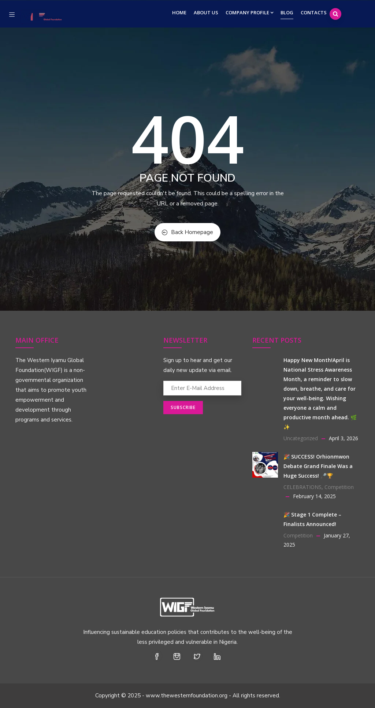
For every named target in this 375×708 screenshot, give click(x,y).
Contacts (314, 12)
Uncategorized (300, 438)
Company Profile (249, 12)
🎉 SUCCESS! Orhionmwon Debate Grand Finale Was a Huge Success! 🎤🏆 (318, 466)
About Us (206, 12)
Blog (287, 12)
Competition (339, 486)
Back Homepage (187, 232)
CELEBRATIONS (302, 486)
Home (179, 12)
